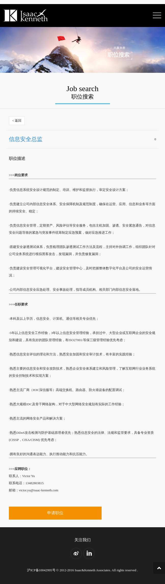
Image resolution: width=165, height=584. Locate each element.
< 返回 (17, 120)
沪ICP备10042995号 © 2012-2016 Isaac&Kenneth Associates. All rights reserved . (82, 570)
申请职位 (55, 513)
